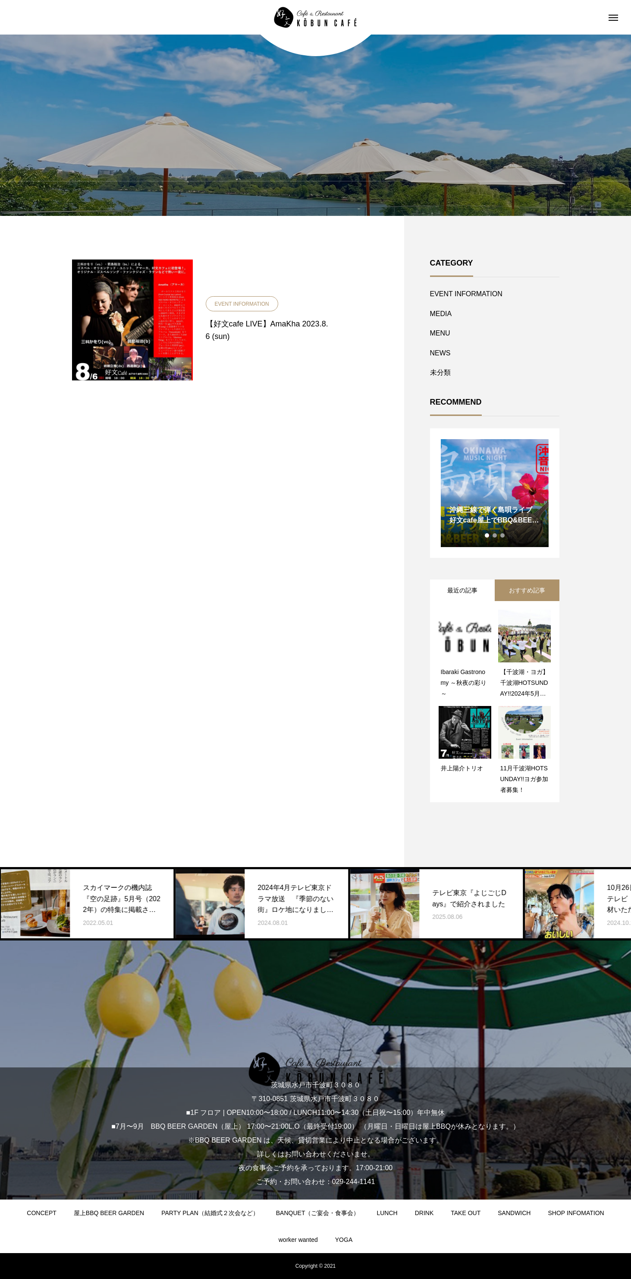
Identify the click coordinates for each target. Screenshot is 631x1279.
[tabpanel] (495, 493)
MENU (440, 333)
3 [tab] (502, 535)
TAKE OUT (465, 1212)
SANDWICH (514, 1212)
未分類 (440, 372)
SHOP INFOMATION (576, 1212)
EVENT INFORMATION (466, 294)
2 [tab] (495, 535)
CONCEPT (41, 1212)
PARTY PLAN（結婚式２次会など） (210, 1212)
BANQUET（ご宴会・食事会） (318, 1212)
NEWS (440, 353)
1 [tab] (487, 535)
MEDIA (441, 313)
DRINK (424, 1212)
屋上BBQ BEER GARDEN (109, 1212)
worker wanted (298, 1239)
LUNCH (387, 1212)
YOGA (343, 1239)
